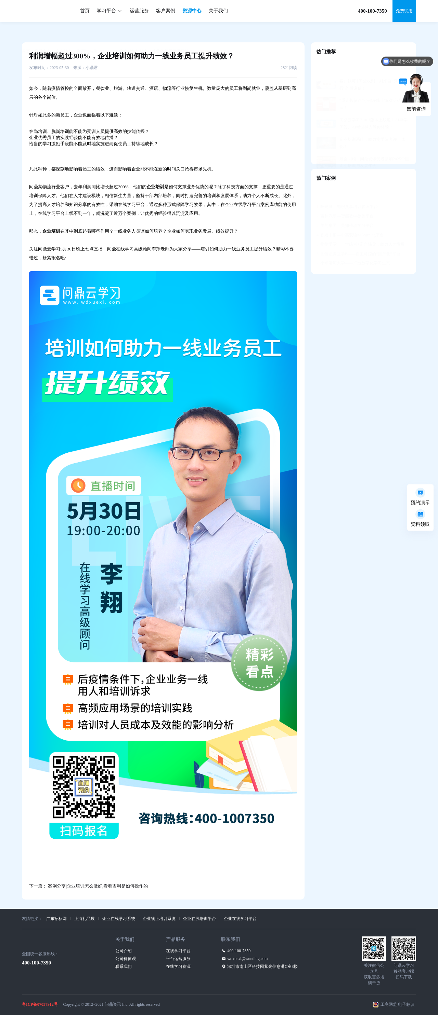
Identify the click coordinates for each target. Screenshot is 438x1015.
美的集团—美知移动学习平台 (345, 208)
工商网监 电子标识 (397, 1004)
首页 (85, 10)
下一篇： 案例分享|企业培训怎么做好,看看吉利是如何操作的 (88, 886)
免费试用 (404, 11)
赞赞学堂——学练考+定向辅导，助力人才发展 (361, 227)
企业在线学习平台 (240, 918)
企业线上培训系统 (159, 918)
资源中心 (192, 10)
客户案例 (165, 10)
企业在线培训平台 (199, 918)
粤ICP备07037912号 (40, 1004)
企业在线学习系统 (118, 918)
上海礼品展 (84, 918)
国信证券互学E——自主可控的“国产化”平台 (358, 237)
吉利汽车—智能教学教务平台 (345, 199)
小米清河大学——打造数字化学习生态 (353, 246)
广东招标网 (56, 918)
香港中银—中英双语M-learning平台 (350, 218)
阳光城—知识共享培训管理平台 (347, 190)
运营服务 (139, 10)
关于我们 (218, 10)
